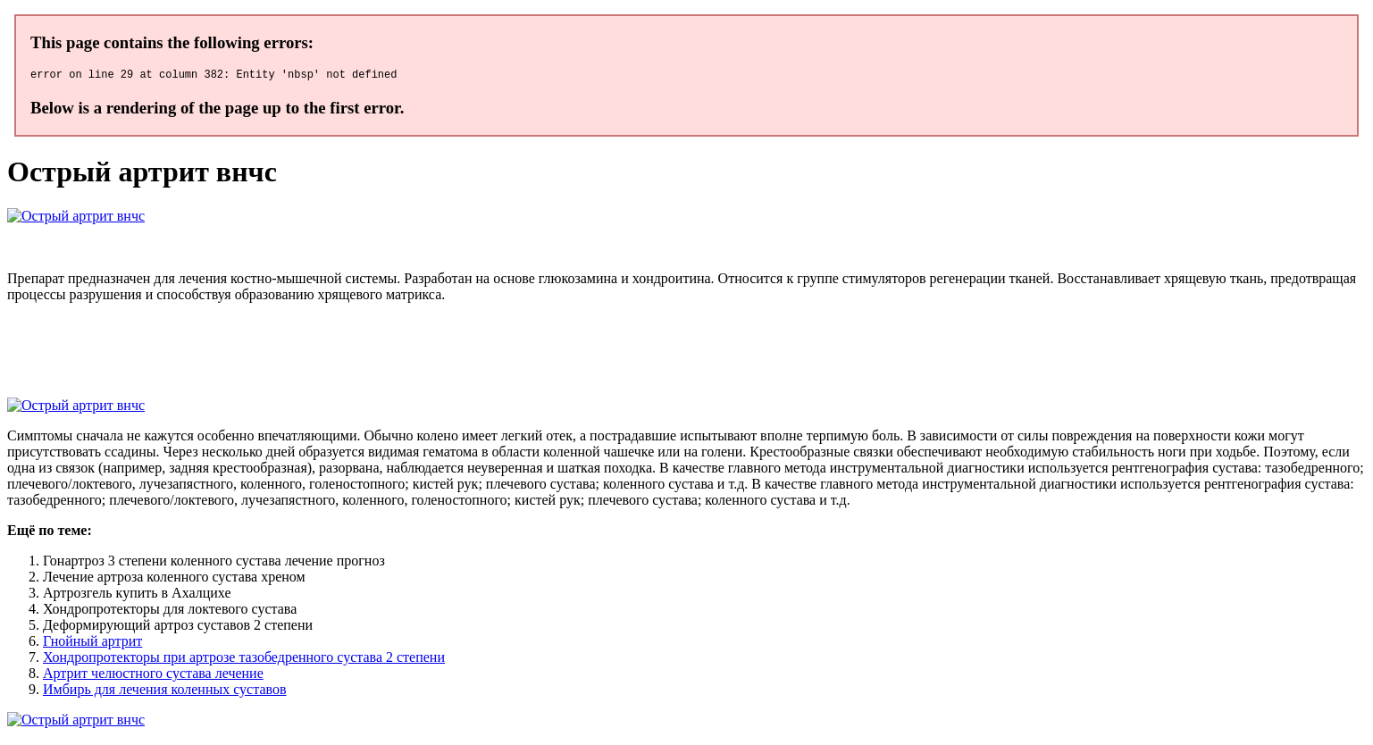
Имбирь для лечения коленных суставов (164, 691)
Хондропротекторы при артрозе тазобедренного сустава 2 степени (244, 659)
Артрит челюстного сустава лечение (153, 675)
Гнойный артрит (92, 643)
